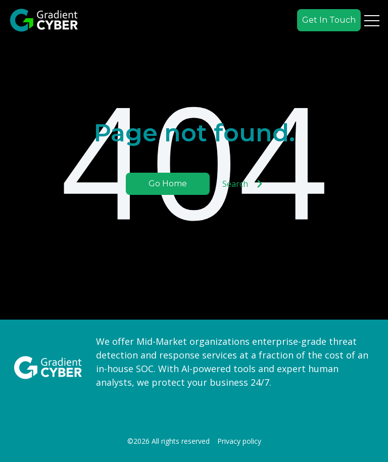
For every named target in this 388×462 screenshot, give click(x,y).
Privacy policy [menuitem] (239, 441)
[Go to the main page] (44, 20)
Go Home (168, 183)
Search (242, 183)
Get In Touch (329, 20)
